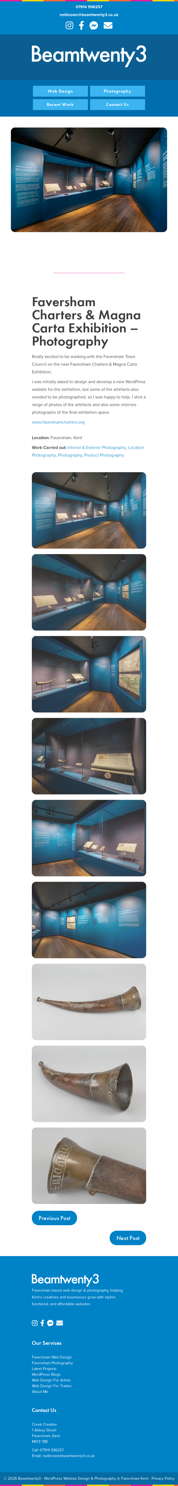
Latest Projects (44, 1369)
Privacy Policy (163, 1478)
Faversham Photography (52, 1363)
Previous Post (54, 1218)
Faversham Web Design (52, 1357)
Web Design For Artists (51, 1380)
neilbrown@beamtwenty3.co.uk (89, 15)
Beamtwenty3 (29, 1478)
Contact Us (117, 104)
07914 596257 (89, 7)
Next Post (127, 1238)
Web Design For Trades (52, 1386)
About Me (40, 1392)
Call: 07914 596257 (48, 1450)
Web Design (60, 91)
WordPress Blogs (46, 1374)
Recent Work (60, 104)
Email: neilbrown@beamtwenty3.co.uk (63, 1456)
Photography (117, 91)
